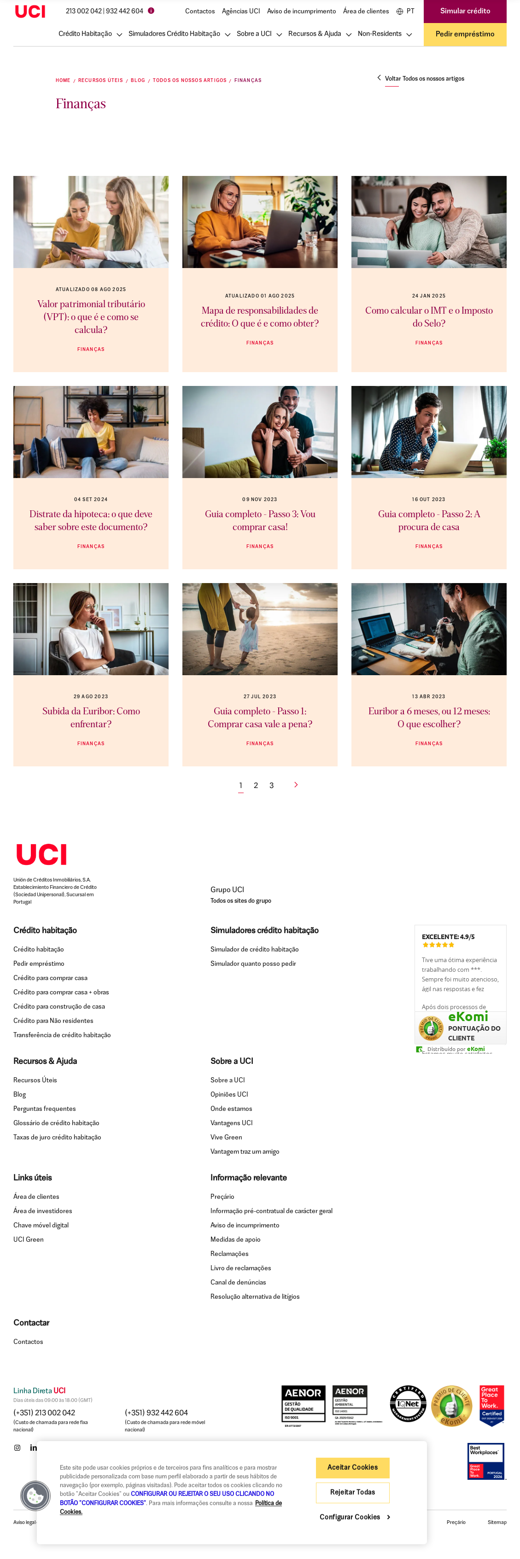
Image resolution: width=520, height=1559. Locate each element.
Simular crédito (465, 11)
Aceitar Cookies (352, 1468)
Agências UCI (241, 11)
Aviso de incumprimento (301, 11)
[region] (232, 1492)
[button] (35, 1496)
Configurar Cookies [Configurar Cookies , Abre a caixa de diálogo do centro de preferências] (351, 1517)
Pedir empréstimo (465, 34)
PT (405, 11)
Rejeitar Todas (352, 1492)
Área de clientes (366, 11)
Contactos (200, 11)
